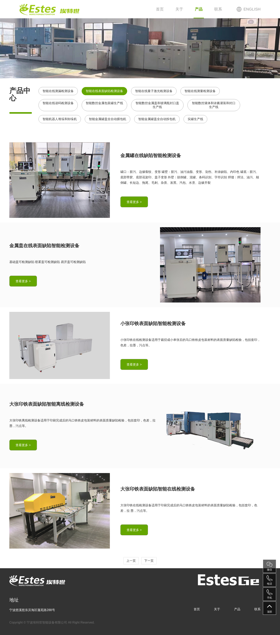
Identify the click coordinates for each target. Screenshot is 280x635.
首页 (160, 9)
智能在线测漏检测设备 (58, 91)
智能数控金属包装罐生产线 (104, 103)
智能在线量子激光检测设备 (153, 91)
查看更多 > (134, 202)
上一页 (131, 560)
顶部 (269, 608)
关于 (179, 9)
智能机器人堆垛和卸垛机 (60, 119)
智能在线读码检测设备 (58, 103)
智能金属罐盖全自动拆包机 (157, 119)
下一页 (149, 560)
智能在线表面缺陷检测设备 (104, 91)
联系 (218, 9)
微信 (269, 566)
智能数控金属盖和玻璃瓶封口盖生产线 (157, 105)
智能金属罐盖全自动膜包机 (107, 119)
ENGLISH (252, 9)
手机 (269, 594)
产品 (199, 9)
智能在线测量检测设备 (200, 91)
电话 (269, 580)
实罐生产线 (195, 119)
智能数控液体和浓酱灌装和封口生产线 (213, 105)
